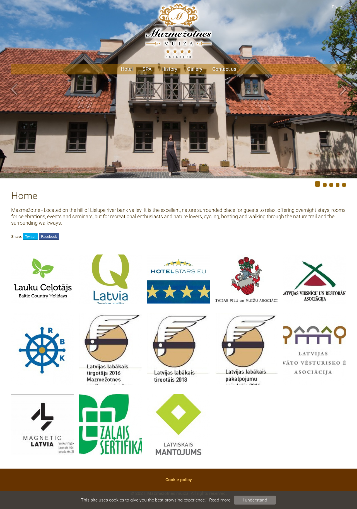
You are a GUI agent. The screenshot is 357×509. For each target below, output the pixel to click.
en (338, 6)
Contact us (224, 69)
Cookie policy (178, 479)
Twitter (30, 236)
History (169, 69)
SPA (147, 69)
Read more (219, 500)
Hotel (127, 69)
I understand (255, 500)
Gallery (194, 69)
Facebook (49, 236)
